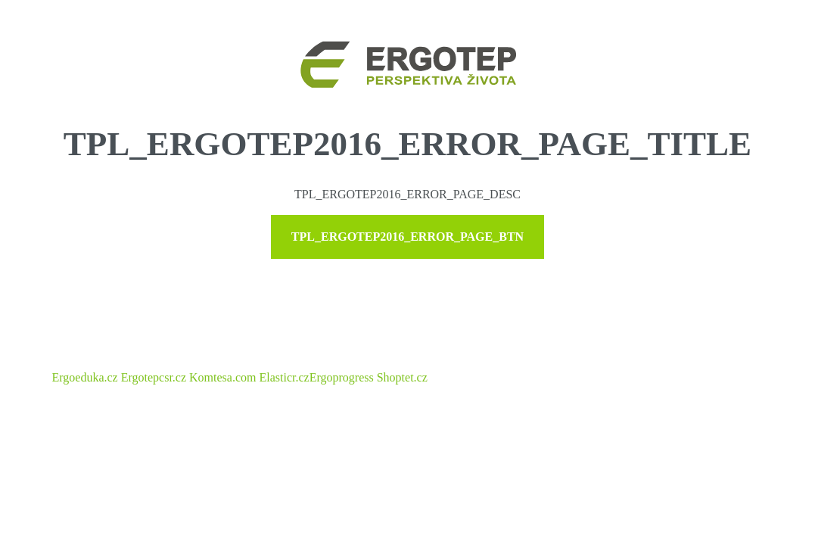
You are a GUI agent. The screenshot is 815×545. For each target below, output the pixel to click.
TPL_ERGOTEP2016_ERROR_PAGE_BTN (407, 236)
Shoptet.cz (402, 377)
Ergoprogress (342, 377)
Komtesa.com (222, 377)
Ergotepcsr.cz (153, 377)
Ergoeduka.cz (85, 377)
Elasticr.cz (284, 377)
